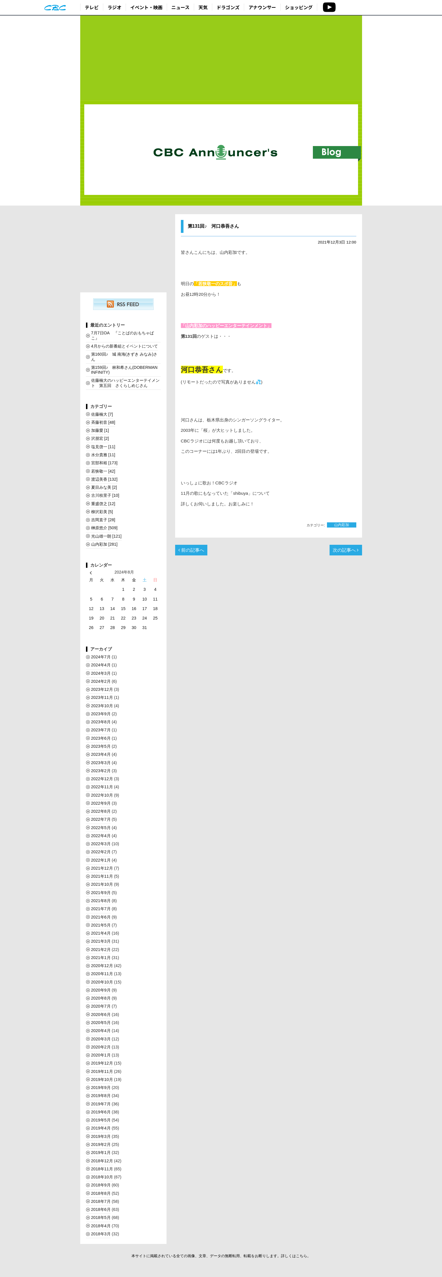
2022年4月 (101, 835)
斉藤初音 (103, 422)
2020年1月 (101, 1055)
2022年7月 (101, 819)
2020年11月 (102, 973)
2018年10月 (102, 1177)
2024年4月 (101, 665)
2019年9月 (101, 1087)
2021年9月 (101, 892)
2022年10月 (102, 795)
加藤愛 (100, 430)
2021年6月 (101, 917)
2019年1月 (101, 1152)
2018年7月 (101, 1201)
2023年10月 (102, 705)
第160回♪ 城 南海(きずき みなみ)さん (124, 356)
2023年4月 (101, 754)
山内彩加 (341, 525)
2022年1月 (101, 860)
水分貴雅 (103, 454)
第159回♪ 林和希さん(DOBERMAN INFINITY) (124, 370)
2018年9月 (101, 1185)
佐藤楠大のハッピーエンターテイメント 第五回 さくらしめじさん (125, 383)
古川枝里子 (105, 495)
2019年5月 (101, 1120)
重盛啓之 (103, 503)
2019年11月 (102, 1071)
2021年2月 (101, 949)
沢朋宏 (100, 438)
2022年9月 (101, 803)
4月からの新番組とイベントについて (124, 346)
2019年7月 (101, 1104)
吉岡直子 (103, 519)
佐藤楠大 (102, 414)
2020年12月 (102, 965)
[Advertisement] (221, 58)
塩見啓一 (103, 446)
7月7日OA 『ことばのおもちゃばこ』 (122, 335)
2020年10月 (102, 982)
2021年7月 (101, 908)
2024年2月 (101, 681)
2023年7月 (101, 730)
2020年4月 (101, 1030)
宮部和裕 (104, 463)
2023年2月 (101, 770)
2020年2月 (101, 1047)
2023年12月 (102, 689)
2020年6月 (101, 1014)
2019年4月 (101, 1128)
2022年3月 (101, 843)
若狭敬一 (103, 471)
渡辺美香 (104, 479)
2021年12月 (102, 868)
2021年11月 (102, 876)
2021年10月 (102, 884)
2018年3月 (101, 1234)
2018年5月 (101, 1217)
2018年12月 (102, 1161)
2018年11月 (102, 1169)
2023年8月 (101, 722)
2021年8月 (101, 900)
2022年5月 (101, 827)
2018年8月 (101, 1193)
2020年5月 (101, 1022)
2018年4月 (101, 1226)
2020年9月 (101, 990)
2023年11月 (102, 697)
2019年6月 (101, 1112)
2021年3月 (101, 941)
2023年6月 (101, 738)
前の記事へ (191, 550)
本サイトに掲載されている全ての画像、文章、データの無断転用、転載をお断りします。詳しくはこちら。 (221, 1256)
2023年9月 (101, 714)
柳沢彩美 (102, 511)
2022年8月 (101, 811)
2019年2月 (101, 1144)
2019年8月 (101, 1095)
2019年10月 (102, 1079)
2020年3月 (101, 1039)
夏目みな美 (104, 487)
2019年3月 (101, 1136)
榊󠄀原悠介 (104, 528)
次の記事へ (346, 550)
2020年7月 (101, 1006)
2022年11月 (102, 787)
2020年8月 (101, 998)
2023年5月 (101, 746)
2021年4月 (101, 933)
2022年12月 (102, 778)
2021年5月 (101, 925)
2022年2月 (101, 852)
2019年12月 (102, 1063)
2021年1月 (101, 957)
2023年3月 (101, 762)
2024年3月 (101, 673)
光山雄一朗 (106, 536)
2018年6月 (101, 1209)
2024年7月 (101, 657)
